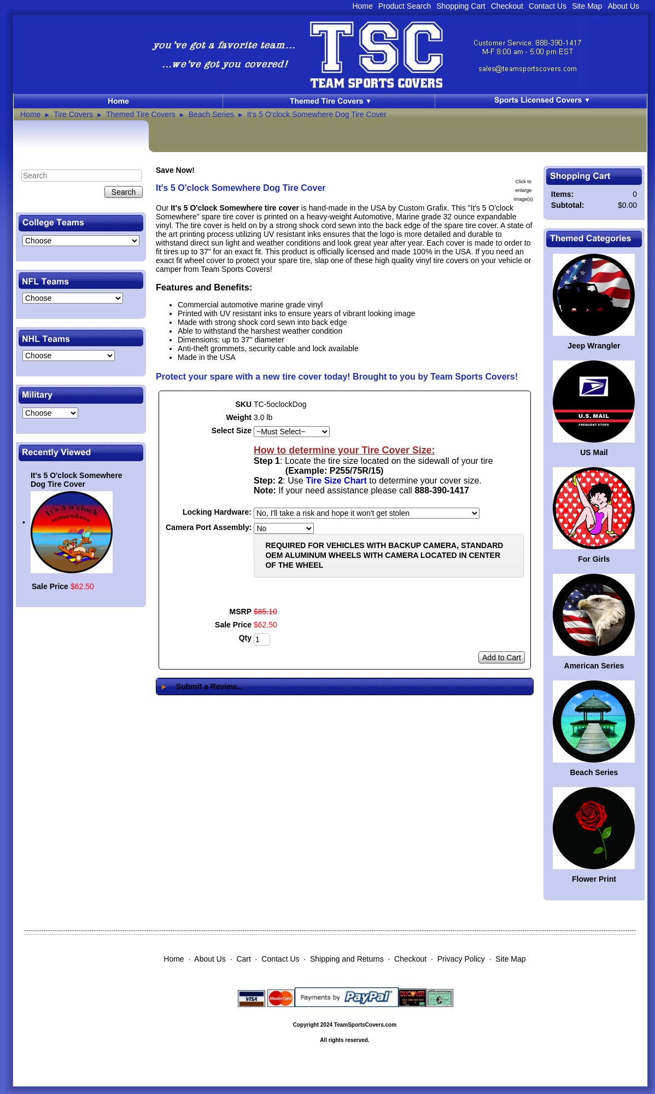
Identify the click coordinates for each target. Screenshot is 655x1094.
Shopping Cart (461, 6)
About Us (623, 6)
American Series (594, 665)
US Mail (594, 452)
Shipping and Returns (347, 959)
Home (362, 6)
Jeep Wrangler (594, 345)
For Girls (594, 559)
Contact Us (547, 6)
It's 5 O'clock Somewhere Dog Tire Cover (317, 114)
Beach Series (211, 114)
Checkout (507, 6)
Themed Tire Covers (141, 114)
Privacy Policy (461, 959)
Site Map (587, 6)
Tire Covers (73, 114)
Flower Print (594, 879)
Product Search (404, 6)
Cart (243, 959)
